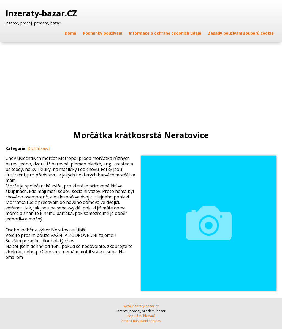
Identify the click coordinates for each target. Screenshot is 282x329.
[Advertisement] (141, 83)
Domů (70, 33)
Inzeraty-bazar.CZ (42, 13)
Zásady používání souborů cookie (241, 33)
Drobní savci (39, 148)
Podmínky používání (102, 33)
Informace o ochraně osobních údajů (165, 33)
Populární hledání (141, 316)
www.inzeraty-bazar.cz (141, 306)
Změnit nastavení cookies (141, 321)
